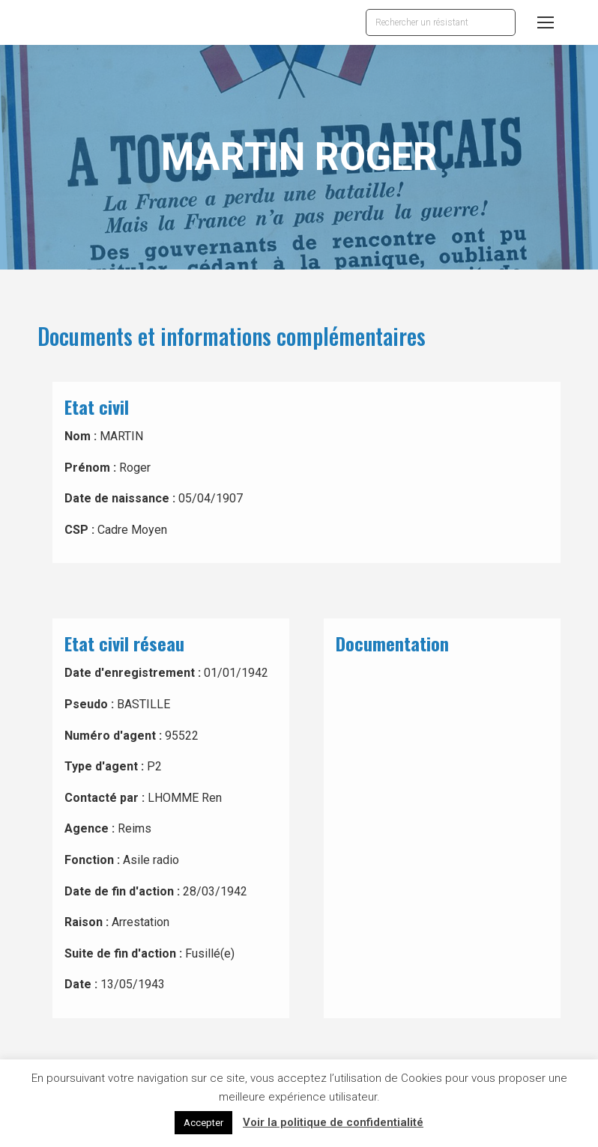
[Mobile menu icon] (546, 22)
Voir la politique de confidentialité (333, 1122)
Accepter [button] (203, 1122)
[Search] (441, 22)
